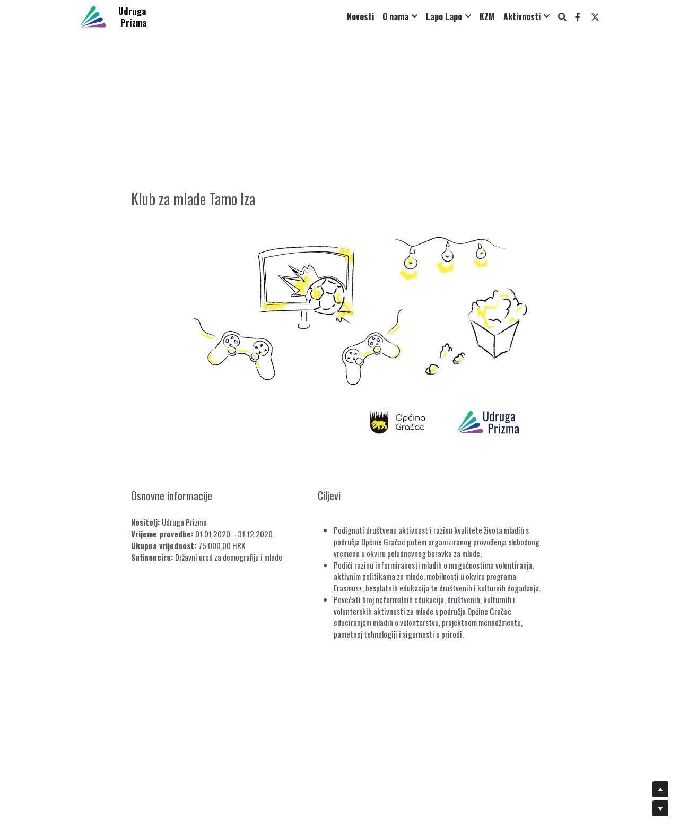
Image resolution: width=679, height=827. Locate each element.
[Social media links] (577, 17)
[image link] (93, 15)
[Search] (562, 16)
